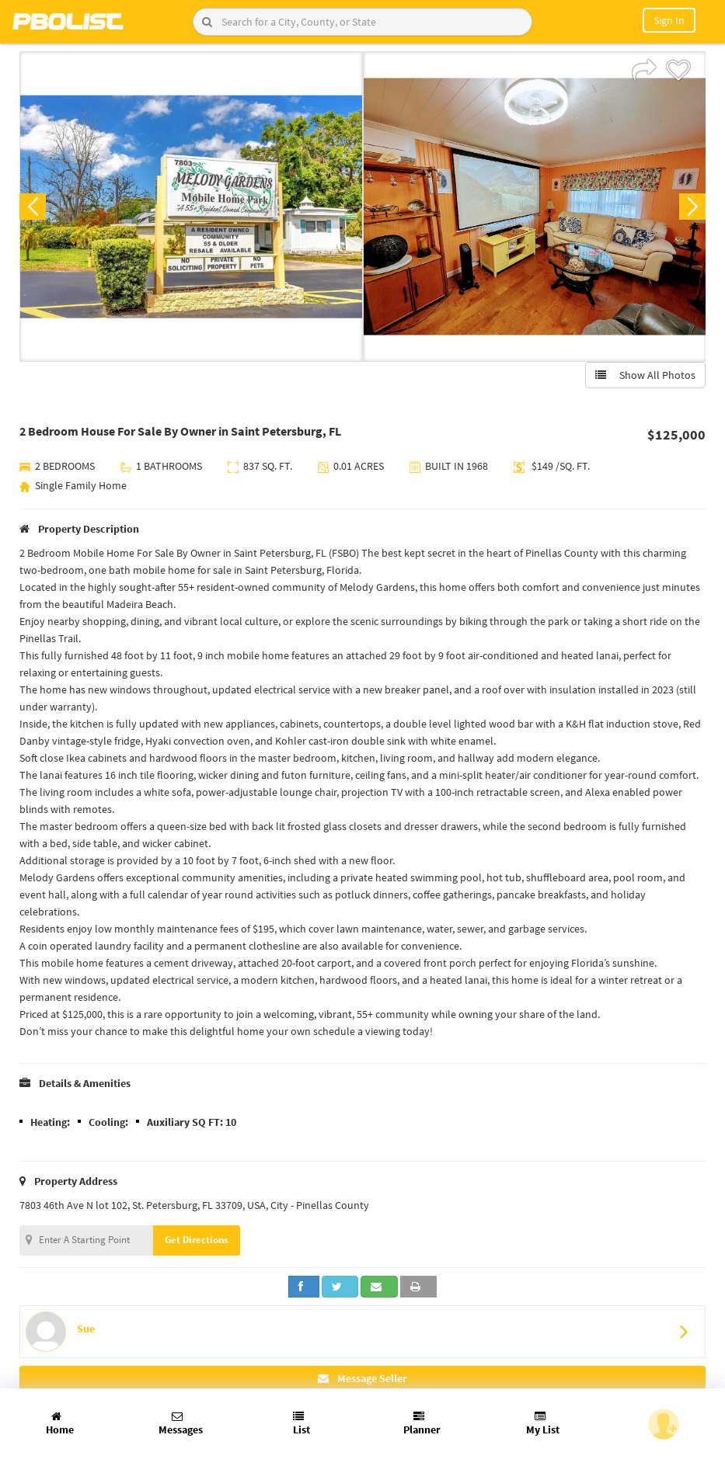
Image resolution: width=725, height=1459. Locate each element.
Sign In (669, 20)
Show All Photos (645, 375)
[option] (191, 206)
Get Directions (196, 1239)
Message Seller (362, 1378)
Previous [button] (32, 206)
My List (542, 1423)
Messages (181, 1423)
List (301, 1423)
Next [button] (692, 206)
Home (60, 1423)
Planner (422, 1423)
